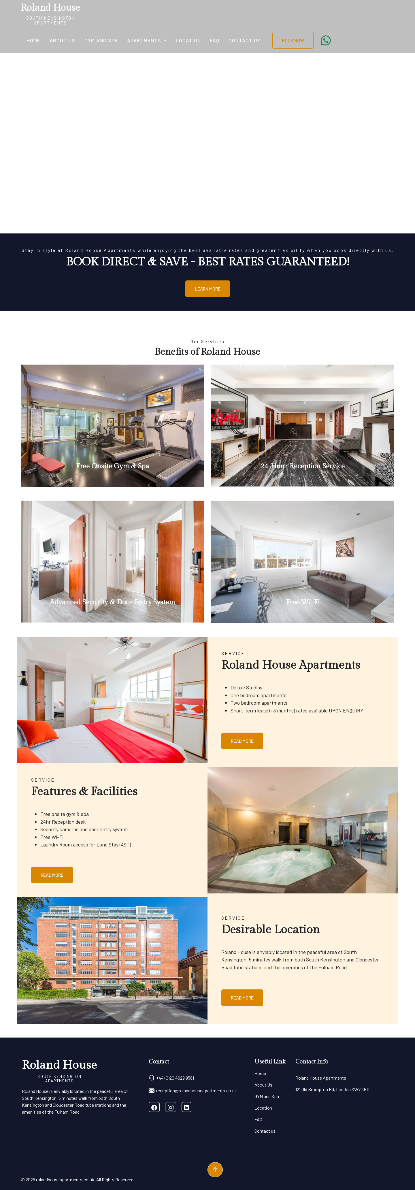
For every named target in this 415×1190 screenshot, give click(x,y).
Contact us (245, 40)
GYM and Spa (101, 40)
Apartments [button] (145, 40)
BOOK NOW (293, 40)
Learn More (207, 288)
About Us (62, 40)
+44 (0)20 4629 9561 (171, 1078)
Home (33, 40)
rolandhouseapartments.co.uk (65, 1179)
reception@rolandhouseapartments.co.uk (193, 1090)
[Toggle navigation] (84, 13)
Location (188, 40)
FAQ (214, 40)
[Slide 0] (207, 225)
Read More (242, 741)
